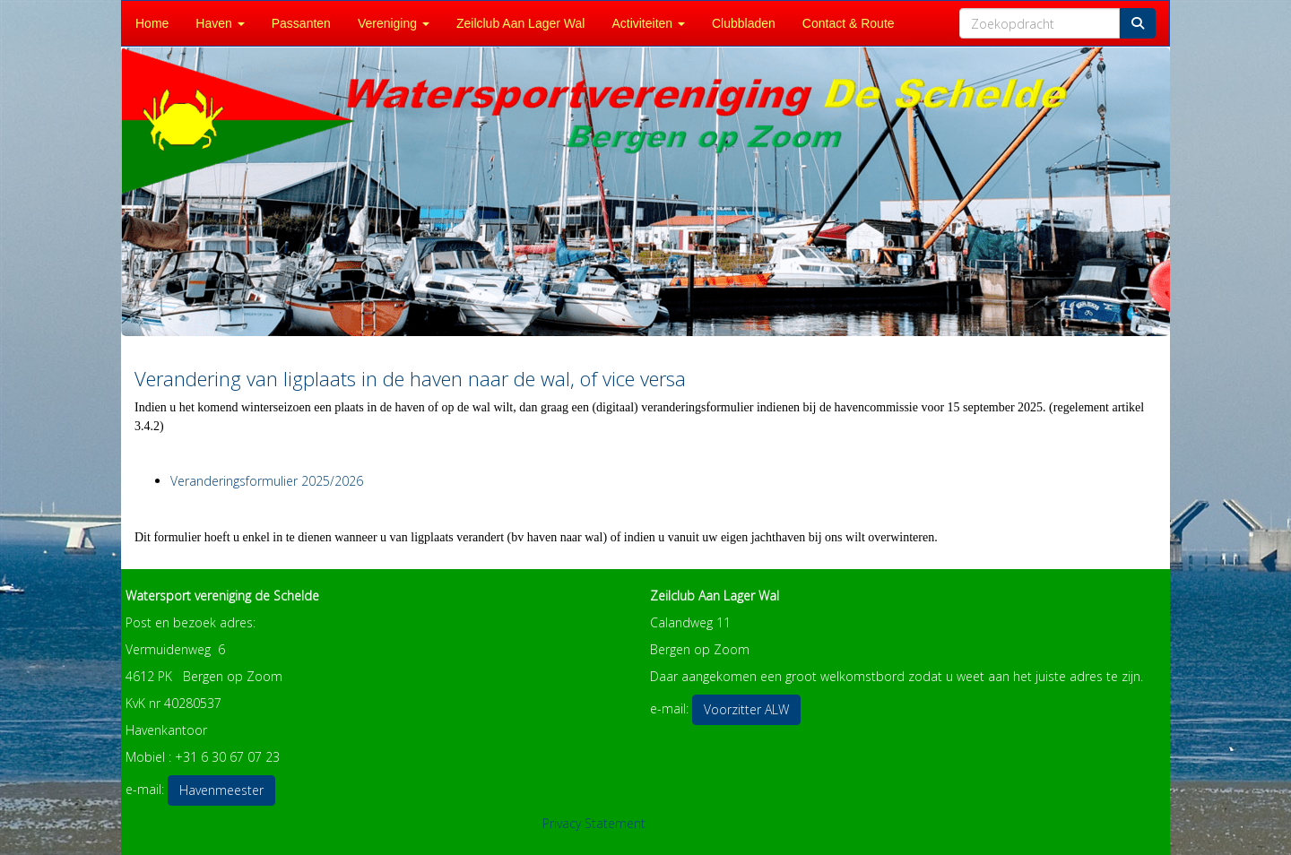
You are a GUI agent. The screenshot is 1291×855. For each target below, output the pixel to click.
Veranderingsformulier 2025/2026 (266, 480)
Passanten (301, 23)
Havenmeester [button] (221, 790)
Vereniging (393, 23)
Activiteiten (648, 23)
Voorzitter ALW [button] (746, 709)
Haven (219, 23)
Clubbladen (743, 23)
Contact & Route (848, 23)
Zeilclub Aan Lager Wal (520, 23)
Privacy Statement (594, 823)
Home (152, 23)
